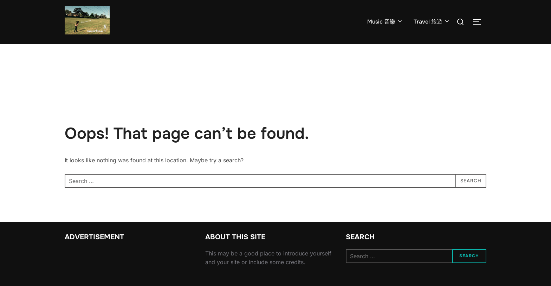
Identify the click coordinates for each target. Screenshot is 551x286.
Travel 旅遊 (432, 21)
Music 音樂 (385, 21)
